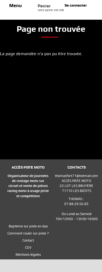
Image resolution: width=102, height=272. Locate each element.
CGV (28, 247)
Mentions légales (28, 255)
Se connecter (76, 5)
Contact (28, 240)
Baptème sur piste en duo (28, 226)
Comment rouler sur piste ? (28, 233)
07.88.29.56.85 (76, 204)
